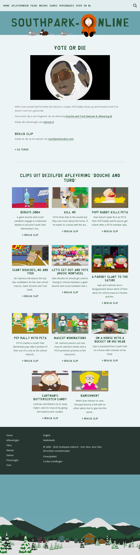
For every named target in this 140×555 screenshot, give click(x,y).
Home (6, 5)
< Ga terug (22, 149)
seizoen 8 (48, 121)
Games (53, 5)
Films (33, 5)
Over (79, 5)
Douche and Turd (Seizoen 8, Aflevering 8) (89, 116)
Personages (66, 5)
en (85, 5)
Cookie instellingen (52, 461)
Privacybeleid (50, 456)
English (46, 435)
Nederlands (49, 440)
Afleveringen (20, 5)
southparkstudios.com (61, 138)
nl (89, 5)
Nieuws (43, 5)
